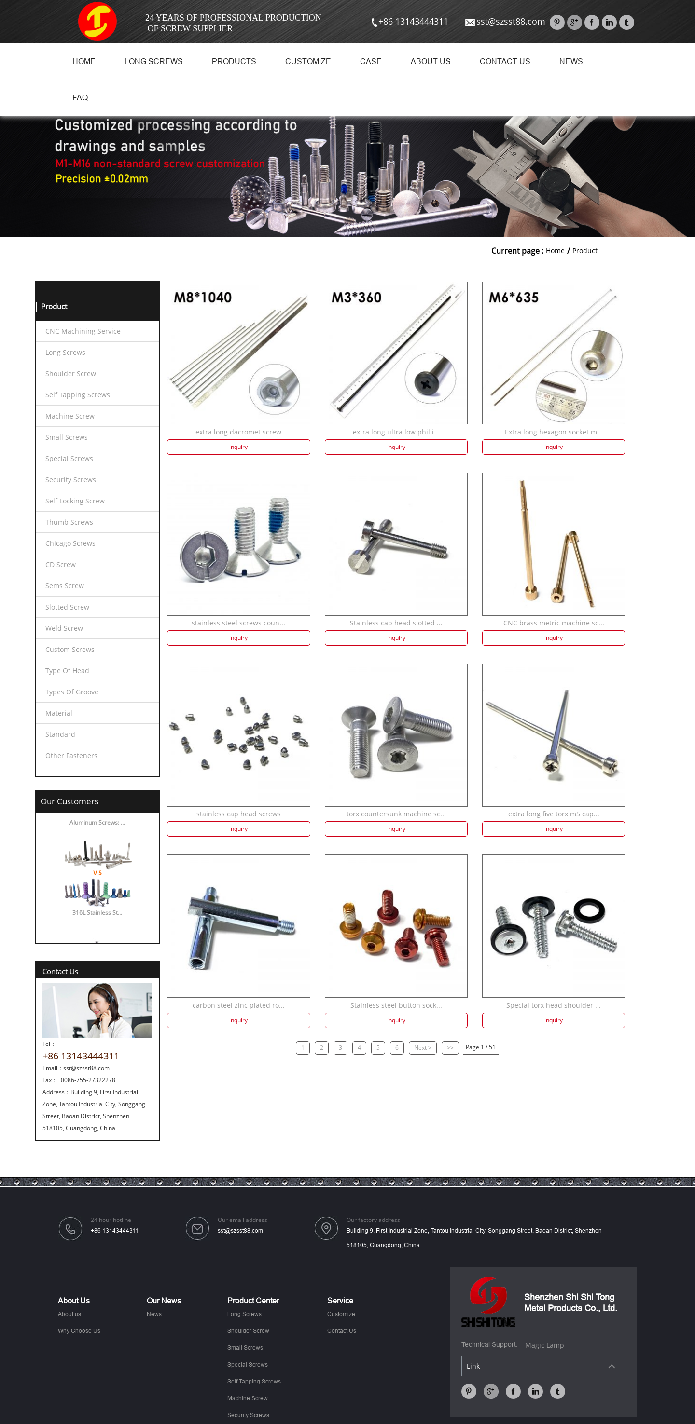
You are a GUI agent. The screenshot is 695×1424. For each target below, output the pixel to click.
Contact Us (505, 61)
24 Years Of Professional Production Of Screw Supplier (233, 23)
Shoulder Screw (70, 373)
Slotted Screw (67, 606)
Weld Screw (64, 628)
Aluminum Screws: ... (97, 825)
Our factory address (373, 1220)
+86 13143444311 (408, 21)
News (571, 61)
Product (585, 250)
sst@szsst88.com (504, 21)
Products (234, 61)
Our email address (242, 1220)
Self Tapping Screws (77, 394)
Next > (422, 1048)
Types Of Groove (71, 691)
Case (371, 61)
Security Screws (70, 479)
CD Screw (60, 564)
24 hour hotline (111, 1220)
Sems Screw (64, 585)
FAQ (80, 98)
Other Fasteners (71, 755)
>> (450, 1048)
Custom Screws (70, 649)
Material (58, 713)
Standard (60, 734)
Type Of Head (67, 670)
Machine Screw (70, 415)
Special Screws (69, 458)
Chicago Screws (70, 543)
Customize (308, 61)
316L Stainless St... (97, 915)
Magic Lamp (544, 1345)
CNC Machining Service (83, 331)
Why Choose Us (79, 1331)
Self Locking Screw (75, 500)
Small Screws (66, 437)
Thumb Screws (69, 522)
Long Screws (154, 61)
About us (431, 61)
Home (84, 61)
